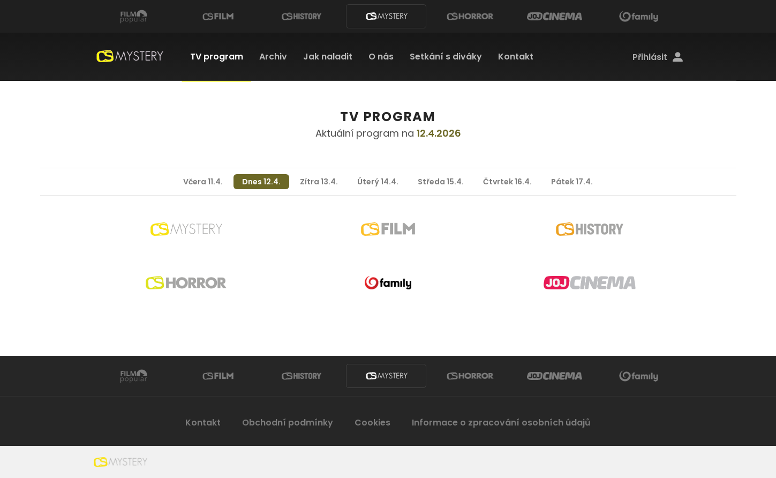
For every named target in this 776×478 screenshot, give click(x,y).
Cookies (372, 422)
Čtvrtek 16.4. (507, 181)
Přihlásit (657, 57)
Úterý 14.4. (377, 181)
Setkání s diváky (446, 56)
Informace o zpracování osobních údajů (501, 422)
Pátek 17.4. (572, 181)
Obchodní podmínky (287, 422)
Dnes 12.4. (261, 181)
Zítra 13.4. (319, 181)
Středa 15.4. (441, 181)
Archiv (273, 56)
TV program (216, 56)
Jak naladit (327, 56)
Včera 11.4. (203, 181)
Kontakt (515, 56)
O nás (381, 56)
